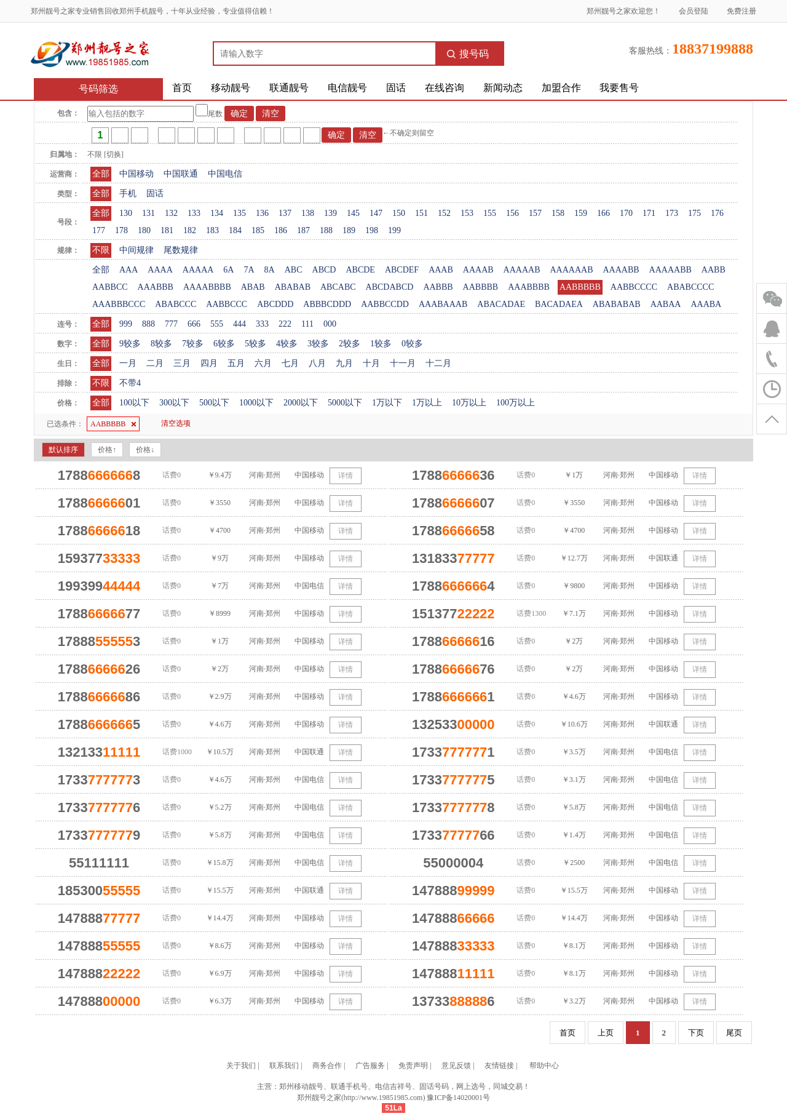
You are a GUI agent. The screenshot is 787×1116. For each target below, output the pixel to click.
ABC (294, 269)
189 (348, 230)
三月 (182, 363)
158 (558, 213)
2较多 (349, 343)
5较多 (255, 343)
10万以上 (469, 402)
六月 (263, 363)
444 (239, 324)
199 (394, 230)
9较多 (130, 343)
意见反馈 (456, 1065)
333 (262, 324)
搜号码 (468, 54)
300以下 (174, 402)
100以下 (134, 402)
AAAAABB (670, 269)
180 (144, 230)
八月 (317, 363)
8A (269, 269)
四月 (209, 363)
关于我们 (241, 1065)
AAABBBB (529, 287)
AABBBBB (580, 287)
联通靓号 (289, 87)
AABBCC (110, 287)
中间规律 (136, 250)
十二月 (438, 363)
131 (148, 213)
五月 (236, 363)
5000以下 (345, 402)
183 (212, 230)
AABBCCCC (634, 287)
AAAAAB (522, 269)
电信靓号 (347, 87)
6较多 (224, 343)
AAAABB (621, 269)
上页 (606, 1032)
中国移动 (136, 173)
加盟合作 (561, 87)
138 (307, 213)
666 (194, 324)
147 (376, 213)
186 (280, 230)
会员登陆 (693, 11)
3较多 (318, 343)
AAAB (441, 269)
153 (467, 213)
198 (371, 230)
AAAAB (478, 269)
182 (189, 230)
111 (307, 324)
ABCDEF (402, 269)
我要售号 (619, 87)
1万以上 (427, 402)
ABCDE (360, 269)
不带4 (130, 383)
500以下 (214, 402)
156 (512, 213)
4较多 (287, 343)
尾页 (734, 1032)
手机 (127, 193)
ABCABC (338, 287)
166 (603, 213)
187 (303, 230)
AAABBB (155, 287)
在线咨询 (444, 87)
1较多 (381, 343)
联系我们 (284, 1065)
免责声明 (413, 1065)
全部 (100, 173)
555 (216, 324)
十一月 (403, 363)
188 (326, 230)
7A (248, 269)
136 (262, 213)
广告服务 (370, 1065)
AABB (714, 269)
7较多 (193, 343)
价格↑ (107, 449)
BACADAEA (559, 304)
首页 (182, 87)
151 (421, 213)
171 (649, 213)
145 (353, 213)
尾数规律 (181, 250)
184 (235, 230)
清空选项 (176, 423)
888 (148, 324)
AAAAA (198, 269)
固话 (396, 87)
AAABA (705, 304)
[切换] (114, 154)
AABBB (438, 287)
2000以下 (300, 402)
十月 (371, 363)
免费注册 (741, 11)
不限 (100, 250)
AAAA (160, 269)
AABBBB (481, 287)
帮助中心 (544, 1065)
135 (239, 213)
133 (194, 213)
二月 (155, 363)
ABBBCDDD (327, 304)
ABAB (253, 287)
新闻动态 (503, 87)
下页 (696, 1032)
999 (125, 324)
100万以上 (515, 402)
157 (535, 213)
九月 (344, 363)
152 (444, 213)
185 (257, 230)
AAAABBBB (207, 287)
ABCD (324, 269)
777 (171, 324)
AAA (128, 269)
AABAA (666, 304)
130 (125, 213)
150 (398, 213)
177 (98, 230)
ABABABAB (617, 304)
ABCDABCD (390, 287)
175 (694, 213)
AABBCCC (226, 304)
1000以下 (256, 402)
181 (166, 230)
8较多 (161, 343)
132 (171, 213)
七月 (290, 363)
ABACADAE (501, 304)
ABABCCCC (690, 287)
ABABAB (292, 287)
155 (489, 213)
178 (121, 230)
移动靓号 (230, 87)
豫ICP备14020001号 (458, 1097)
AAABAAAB (443, 304)
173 (671, 213)
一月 (127, 363)
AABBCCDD (385, 304)
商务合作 (327, 1065)
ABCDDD (275, 304)
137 (285, 213)
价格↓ (145, 449)
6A (228, 269)
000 (329, 324)
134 (216, 213)
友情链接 (499, 1065)
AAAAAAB (571, 269)
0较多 (412, 343)
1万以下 (387, 402)
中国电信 (225, 173)
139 (330, 213)
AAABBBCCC (118, 304)
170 (626, 213)
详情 (345, 475)
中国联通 (181, 173)
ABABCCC (175, 304)
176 (717, 213)
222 (285, 324)
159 (580, 213)
